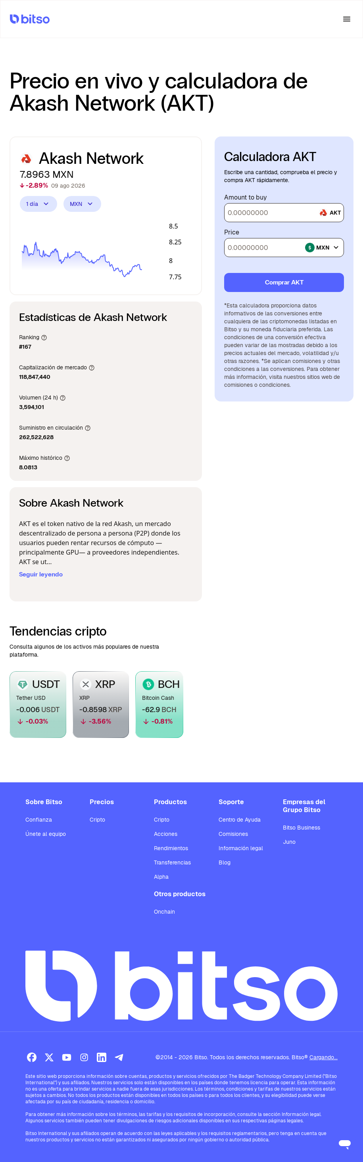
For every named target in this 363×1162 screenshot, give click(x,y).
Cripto (97, 819)
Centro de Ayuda (240, 819)
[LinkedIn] (101, 1057)
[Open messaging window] (345, 1144)
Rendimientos (171, 848)
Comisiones (233, 833)
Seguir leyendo (41, 574)
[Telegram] (119, 1057)
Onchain (164, 911)
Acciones (165, 833)
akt (330, 212)
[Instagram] (84, 1057)
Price (231, 232)
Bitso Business (301, 827)
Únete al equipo (45, 833)
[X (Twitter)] (49, 1057)
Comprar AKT (284, 282)
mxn (323, 247)
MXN (82, 204)
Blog (224, 862)
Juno (289, 841)
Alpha (161, 876)
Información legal (241, 848)
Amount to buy (245, 198)
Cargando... (323, 1057)
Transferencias (172, 862)
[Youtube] (66, 1057)
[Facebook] (31, 1057)
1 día (38, 204)
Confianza (38, 819)
